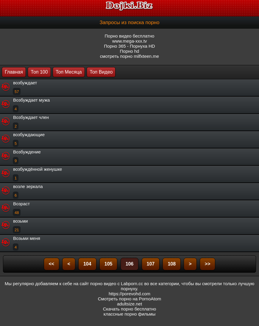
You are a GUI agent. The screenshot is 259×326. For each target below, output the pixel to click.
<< (51, 263)
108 (172, 263)
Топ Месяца (69, 71)
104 (87, 263)
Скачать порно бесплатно (129, 308)
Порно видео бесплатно (130, 35)
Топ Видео (101, 71)
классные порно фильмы (129, 313)
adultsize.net (129, 303)
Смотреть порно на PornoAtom (129, 298)
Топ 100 (39, 71)
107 (151, 263)
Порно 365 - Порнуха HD (129, 46)
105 (108, 263)
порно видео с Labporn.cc (116, 283)
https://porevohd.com (129, 293)
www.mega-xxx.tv (129, 41)
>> (207, 263)
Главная (14, 71)
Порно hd (129, 51)
